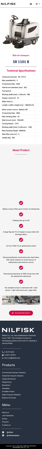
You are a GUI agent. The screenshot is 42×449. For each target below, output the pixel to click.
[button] (31, 3)
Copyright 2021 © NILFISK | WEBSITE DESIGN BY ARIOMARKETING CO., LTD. (21, 446)
